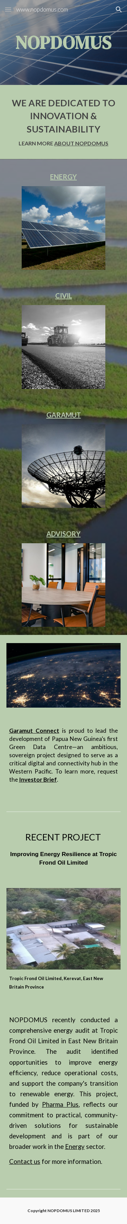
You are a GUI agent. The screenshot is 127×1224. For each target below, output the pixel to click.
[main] (63, 42)
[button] (8, 9)
